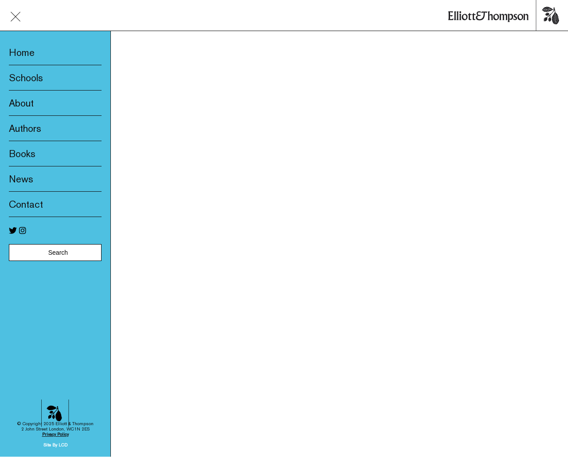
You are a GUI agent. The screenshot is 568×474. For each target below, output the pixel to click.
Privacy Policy (55, 422)
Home (22, 52)
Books (22, 153)
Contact (26, 204)
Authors (25, 128)
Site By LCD (55, 433)
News (21, 179)
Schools (26, 77)
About (21, 103)
